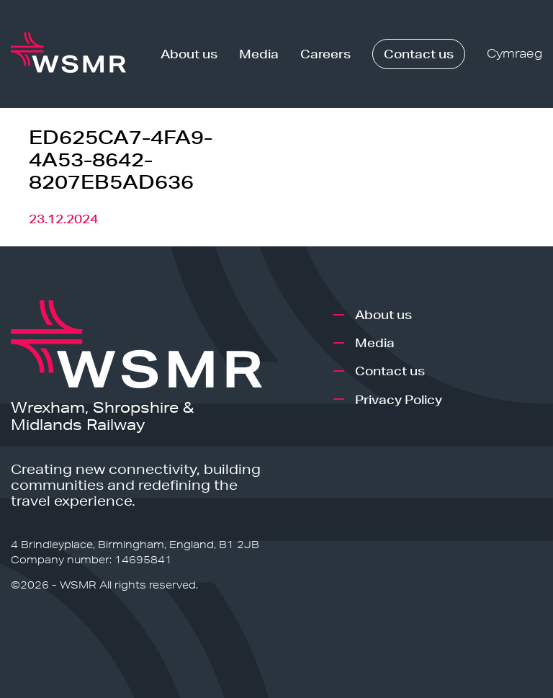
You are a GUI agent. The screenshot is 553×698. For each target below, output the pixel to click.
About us (189, 54)
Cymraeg (514, 54)
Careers (325, 54)
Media (259, 54)
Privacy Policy (398, 399)
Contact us (419, 53)
